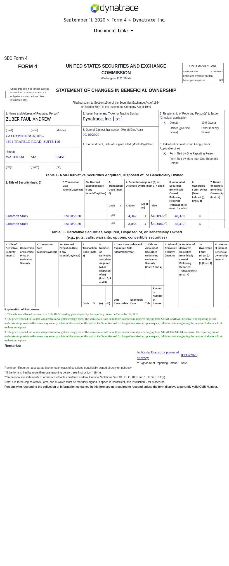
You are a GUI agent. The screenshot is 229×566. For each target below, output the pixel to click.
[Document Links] (114, 31)
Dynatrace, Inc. (97, 119)
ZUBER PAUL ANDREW (28, 119)
